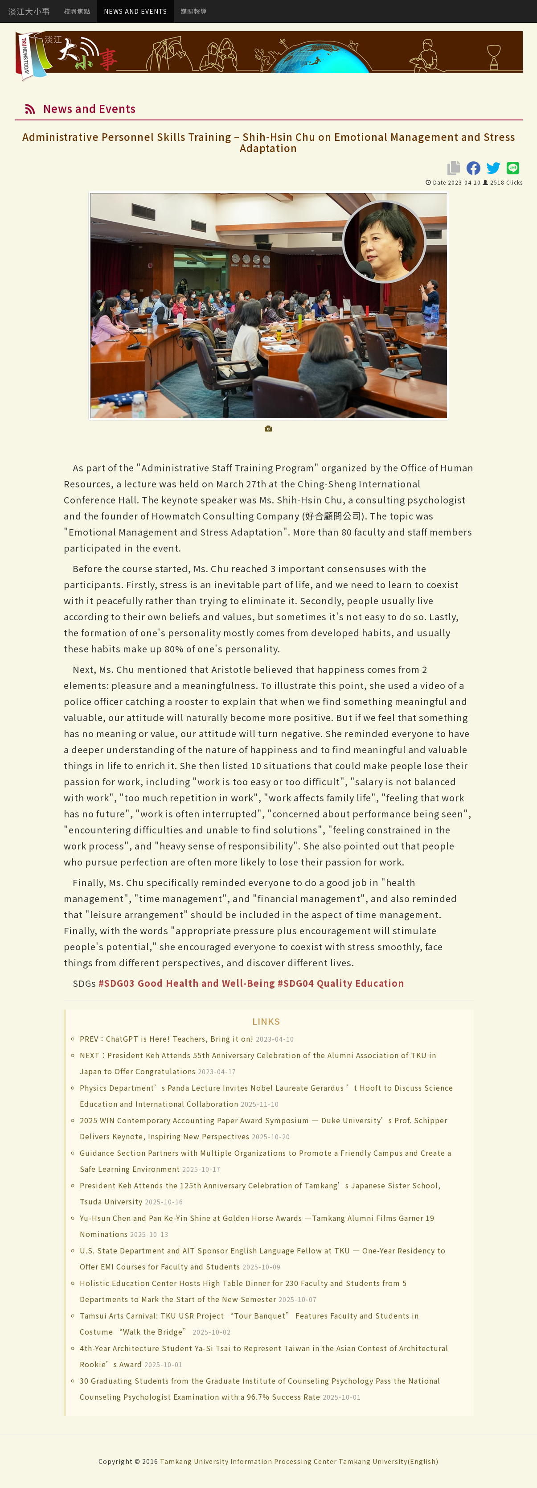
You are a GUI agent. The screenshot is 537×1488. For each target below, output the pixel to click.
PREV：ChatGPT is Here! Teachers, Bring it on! (167, 1038)
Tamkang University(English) (389, 1461)
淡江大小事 (29, 11)
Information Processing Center (283, 1461)
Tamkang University (194, 1461)
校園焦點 (77, 11)
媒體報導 (193, 11)
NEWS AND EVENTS (135, 11)
